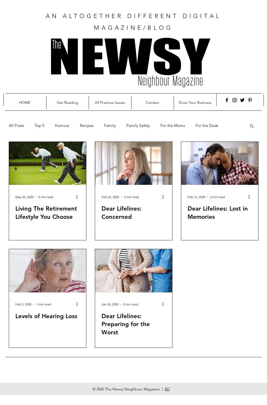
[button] (251, 126)
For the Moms (172, 125)
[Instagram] (235, 100)
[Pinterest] (250, 100)
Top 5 (39, 125)
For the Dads (207, 125)
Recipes (87, 125)
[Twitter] (242, 100)
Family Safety (138, 125)
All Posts (16, 125)
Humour (62, 125)
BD (167, 389)
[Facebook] (227, 100)
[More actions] (79, 197)
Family (110, 125)
